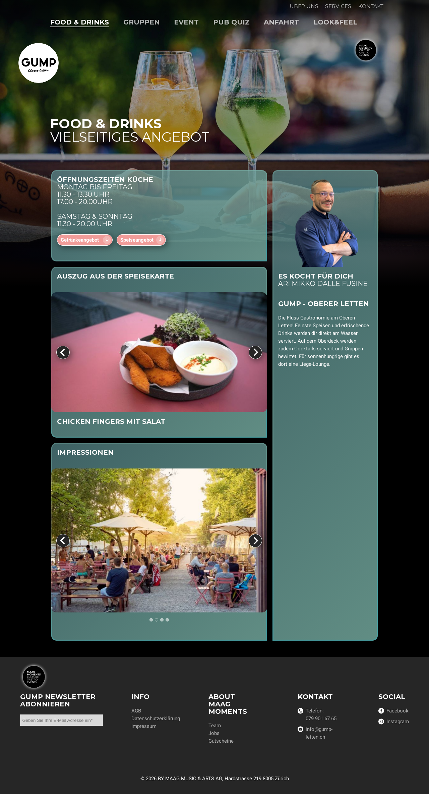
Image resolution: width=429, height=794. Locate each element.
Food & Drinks (79, 22)
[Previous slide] (63, 352)
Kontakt (370, 6)
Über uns (304, 6)
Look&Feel (335, 22)
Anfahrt (281, 22)
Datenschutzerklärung (155, 718)
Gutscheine (221, 741)
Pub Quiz (231, 22)
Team (214, 726)
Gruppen (141, 22)
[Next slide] (255, 352)
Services (338, 6)
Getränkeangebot (80, 240)
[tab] (151, 620)
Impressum (144, 726)
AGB (136, 711)
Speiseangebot (137, 240)
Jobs (214, 733)
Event (186, 22)
